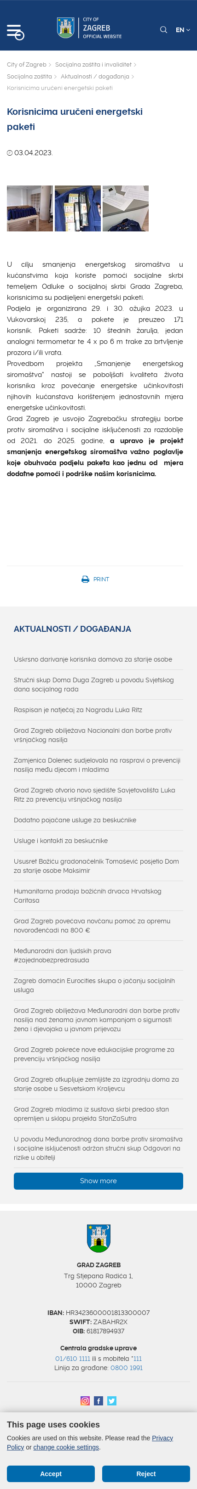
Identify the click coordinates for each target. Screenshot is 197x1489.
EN (183, 30)
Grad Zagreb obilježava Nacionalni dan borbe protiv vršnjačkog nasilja (93, 735)
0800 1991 (126, 1367)
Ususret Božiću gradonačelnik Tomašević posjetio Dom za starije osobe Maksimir (96, 866)
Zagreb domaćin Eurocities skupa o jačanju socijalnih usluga (94, 985)
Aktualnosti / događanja (95, 76)
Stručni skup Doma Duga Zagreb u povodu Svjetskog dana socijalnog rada (94, 684)
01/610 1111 (72, 1358)
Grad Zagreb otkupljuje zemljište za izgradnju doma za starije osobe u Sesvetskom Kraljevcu (96, 1084)
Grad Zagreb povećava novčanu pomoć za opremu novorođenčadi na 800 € (92, 925)
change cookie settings (66, 1447)
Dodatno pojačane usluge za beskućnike (75, 820)
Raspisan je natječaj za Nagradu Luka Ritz (78, 710)
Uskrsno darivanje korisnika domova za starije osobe (93, 659)
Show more (98, 1181)
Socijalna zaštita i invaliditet (93, 64)
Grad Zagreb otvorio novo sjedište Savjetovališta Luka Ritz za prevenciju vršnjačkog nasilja (94, 795)
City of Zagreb (26, 64)
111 (137, 1358)
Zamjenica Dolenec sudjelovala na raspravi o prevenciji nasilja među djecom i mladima (97, 765)
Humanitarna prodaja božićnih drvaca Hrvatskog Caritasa (88, 896)
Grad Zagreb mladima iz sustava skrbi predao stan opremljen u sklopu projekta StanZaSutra (91, 1114)
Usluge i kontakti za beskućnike (61, 840)
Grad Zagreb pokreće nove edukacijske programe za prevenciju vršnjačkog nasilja (94, 1054)
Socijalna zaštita (29, 76)
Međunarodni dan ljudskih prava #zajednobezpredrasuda (62, 955)
